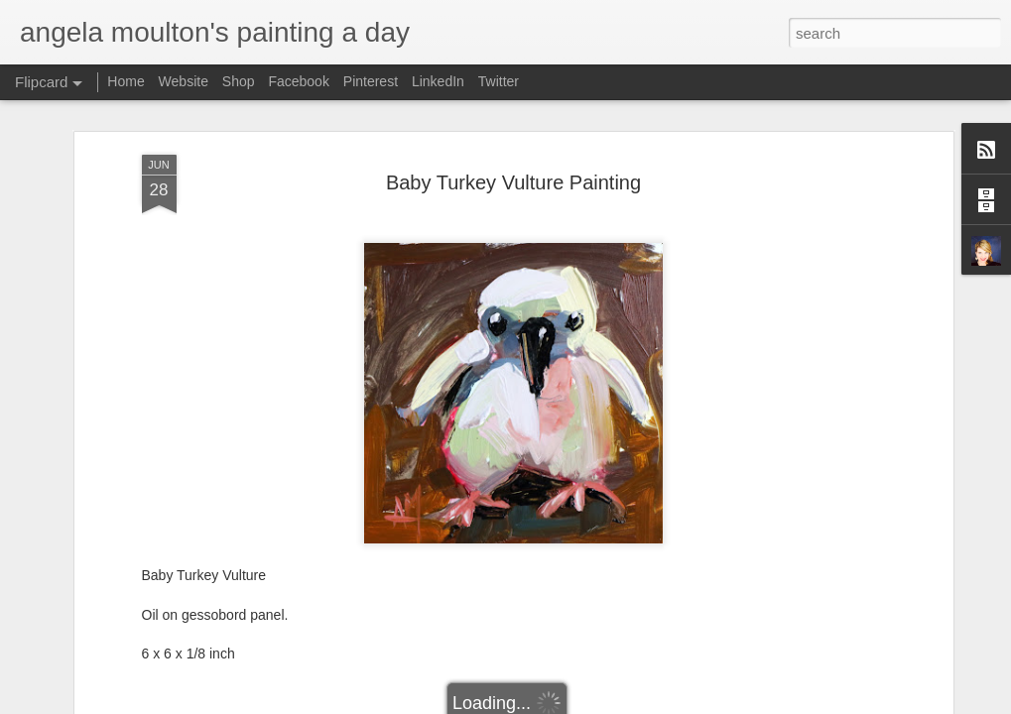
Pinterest (370, 81)
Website (183, 81)
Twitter (498, 81)
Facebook (298, 81)
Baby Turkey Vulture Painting (513, 182)
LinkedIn (438, 81)
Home (125, 81)
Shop (238, 81)
